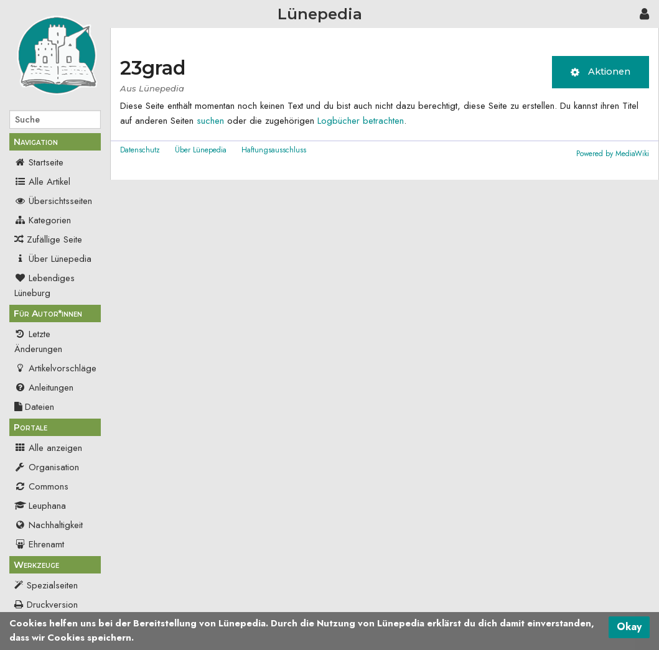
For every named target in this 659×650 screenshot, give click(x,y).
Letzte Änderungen (38, 341)
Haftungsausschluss (273, 150)
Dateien (34, 407)
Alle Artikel (42, 181)
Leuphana (40, 506)
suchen (210, 121)
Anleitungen (43, 387)
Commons (41, 486)
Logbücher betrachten (360, 121)
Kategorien (42, 220)
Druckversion (52, 604)
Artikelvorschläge (55, 368)
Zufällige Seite (54, 239)
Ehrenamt (39, 544)
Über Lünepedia (52, 259)
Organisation (46, 467)
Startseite (38, 162)
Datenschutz (140, 150)
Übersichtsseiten (53, 201)
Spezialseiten (52, 585)
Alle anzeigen (48, 448)
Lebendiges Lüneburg (44, 285)
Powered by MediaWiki (612, 153)
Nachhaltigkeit (48, 525)
